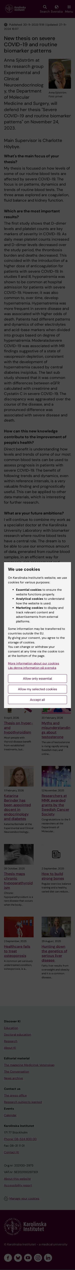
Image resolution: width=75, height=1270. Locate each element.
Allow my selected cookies (37, 689)
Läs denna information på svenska (32, 668)
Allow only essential (37, 678)
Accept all (37, 700)
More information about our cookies (33, 663)
